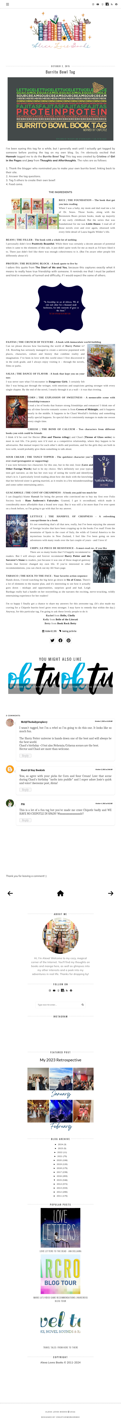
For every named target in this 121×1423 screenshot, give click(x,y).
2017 (59, 1172)
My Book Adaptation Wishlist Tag (34, 686)
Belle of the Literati (67, 619)
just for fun (72, 631)
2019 (59, 1164)
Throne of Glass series (98, 437)
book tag (65, 631)
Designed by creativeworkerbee (60, 1417)
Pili (23, 804)
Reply (25, 755)
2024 (61, 1144)
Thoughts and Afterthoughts (58, 160)
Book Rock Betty (66, 623)
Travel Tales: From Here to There (60, 1347)
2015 (59, 1180)
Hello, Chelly (67, 615)
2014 (59, 1184)
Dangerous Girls (58, 381)
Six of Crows (74, 579)
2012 (59, 1192)
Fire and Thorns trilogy (56, 437)
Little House (93, 224)
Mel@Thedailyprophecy (34, 722)
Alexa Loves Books (56, 1412)
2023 (61, 1148)
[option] (33, 679)
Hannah (11, 156)
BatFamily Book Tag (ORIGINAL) (87, 686)
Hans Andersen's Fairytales (42, 500)
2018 (59, 1168)
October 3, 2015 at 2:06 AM (104, 769)
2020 (59, 1160)
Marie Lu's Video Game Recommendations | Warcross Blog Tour (60, 1299)
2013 (59, 1188)
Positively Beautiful (43, 243)
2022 (60, 1152)
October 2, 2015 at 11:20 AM (103, 721)
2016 (59, 1176)
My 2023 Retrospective (60, 1059)
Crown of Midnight (87, 409)
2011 (59, 1196)
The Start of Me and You (51, 267)
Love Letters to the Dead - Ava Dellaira (60, 1251)
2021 (60, 1156)
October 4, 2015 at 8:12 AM (104, 803)
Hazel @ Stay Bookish (33, 770)
